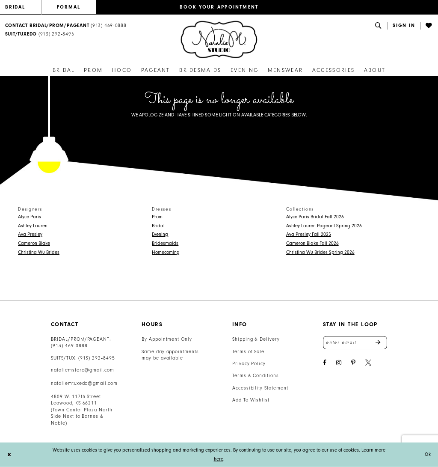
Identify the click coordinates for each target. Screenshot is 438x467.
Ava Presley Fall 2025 (308, 234)
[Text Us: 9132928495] (39, 34)
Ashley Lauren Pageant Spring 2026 (324, 226)
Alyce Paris (29, 217)
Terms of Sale (248, 351)
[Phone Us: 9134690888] (65, 26)
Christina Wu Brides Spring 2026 (320, 252)
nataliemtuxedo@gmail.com (84, 383)
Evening (160, 234)
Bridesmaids (165, 243)
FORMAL (68, 7)
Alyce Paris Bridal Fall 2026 (315, 217)
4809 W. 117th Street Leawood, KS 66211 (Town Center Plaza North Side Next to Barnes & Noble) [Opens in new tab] (81, 410)
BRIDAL (15, 7)
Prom (157, 217)
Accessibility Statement (260, 388)
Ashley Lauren (32, 226)
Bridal (158, 226)
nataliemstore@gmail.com (82, 370)
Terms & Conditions (255, 375)
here (218, 459)
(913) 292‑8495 (96, 358)
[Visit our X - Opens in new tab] (368, 363)
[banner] (219, 39)
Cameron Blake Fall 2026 (312, 243)
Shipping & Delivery (256, 339)
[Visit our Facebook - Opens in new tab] (324, 363)
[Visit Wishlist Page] (429, 26)
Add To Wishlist (250, 400)
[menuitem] (23, 7)
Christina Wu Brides (38, 252)
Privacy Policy (249, 363)
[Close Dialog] (9, 455)
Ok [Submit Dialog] (427, 455)
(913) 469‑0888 (69, 345)
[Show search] (378, 26)
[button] (404, 26)
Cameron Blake (34, 243)
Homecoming (166, 252)
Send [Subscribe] (381, 343)
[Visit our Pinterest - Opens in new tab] (353, 363)
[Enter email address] (355, 343)
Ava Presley (30, 234)
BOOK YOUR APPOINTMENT (219, 7)
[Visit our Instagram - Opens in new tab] (338, 363)
